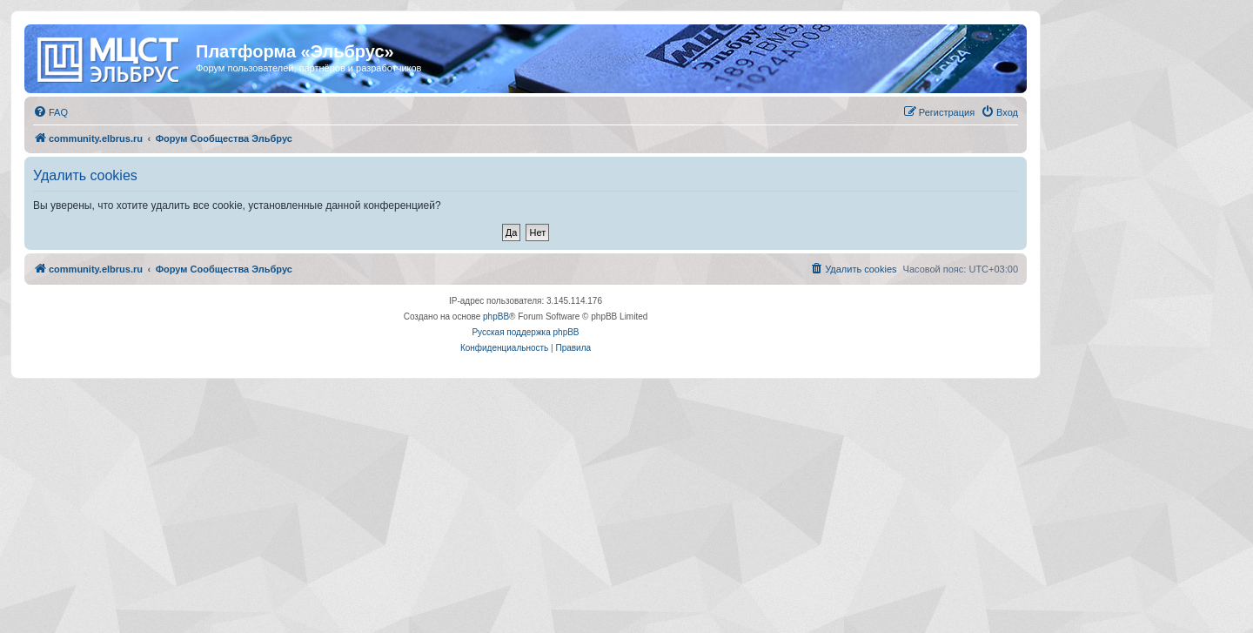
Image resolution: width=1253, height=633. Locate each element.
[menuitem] (50, 112)
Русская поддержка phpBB (525, 332)
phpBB (496, 316)
